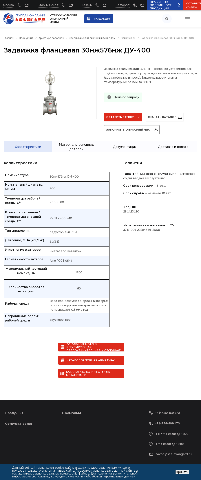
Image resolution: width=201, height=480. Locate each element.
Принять (182, 472)
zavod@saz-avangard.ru (174, 452)
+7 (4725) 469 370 (167, 411)
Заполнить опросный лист (129, 129)
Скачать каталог (162, 117)
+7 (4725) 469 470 (167, 421)
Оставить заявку (120, 117)
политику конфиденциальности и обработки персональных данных (85, 476)
